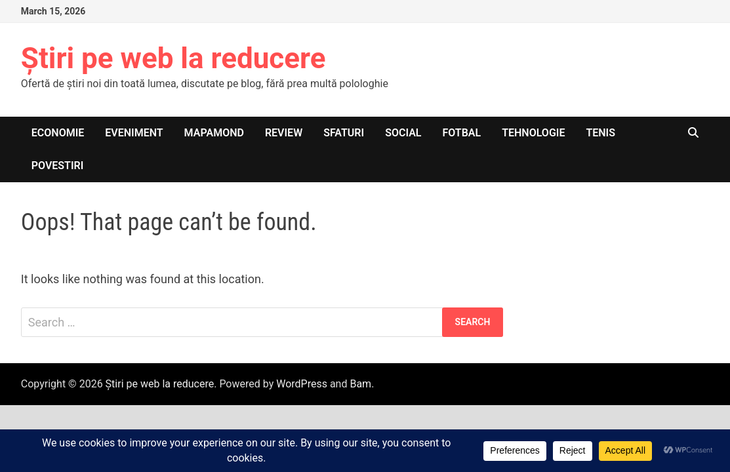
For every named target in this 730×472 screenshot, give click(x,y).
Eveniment (134, 133)
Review (283, 133)
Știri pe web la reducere (173, 58)
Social (403, 133)
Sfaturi (343, 133)
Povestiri (57, 165)
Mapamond (214, 133)
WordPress (301, 384)
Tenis (600, 133)
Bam (360, 384)
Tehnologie (533, 133)
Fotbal (461, 133)
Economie (58, 133)
